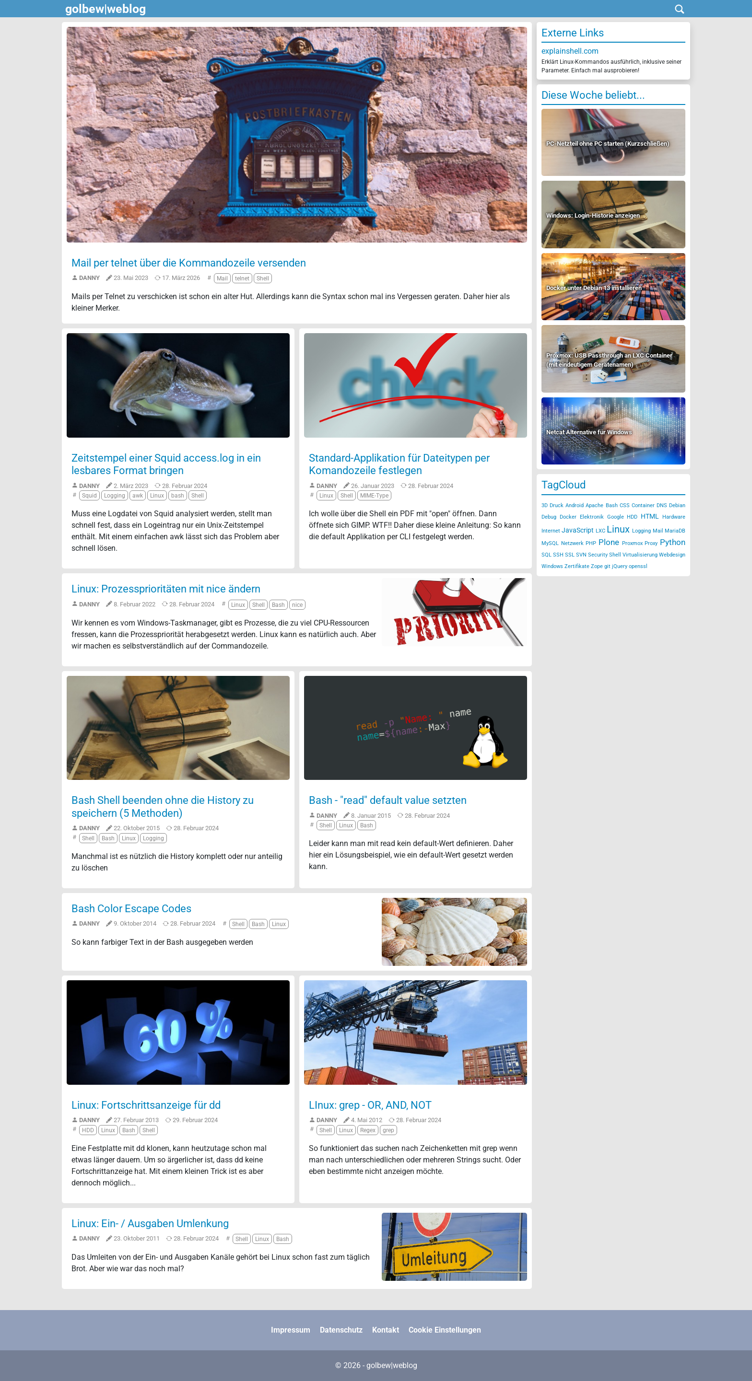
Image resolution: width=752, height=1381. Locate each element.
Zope (597, 566)
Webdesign (672, 555)
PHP (591, 543)
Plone (609, 542)
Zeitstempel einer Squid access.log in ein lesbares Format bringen (166, 464)
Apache (594, 505)
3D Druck (552, 505)
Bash (612, 505)
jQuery (619, 566)
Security (598, 555)
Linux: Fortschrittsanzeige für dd (146, 1105)
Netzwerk (572, 543)
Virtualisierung (640, 555)
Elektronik (592, 517)
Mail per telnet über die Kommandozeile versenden (188, 263)
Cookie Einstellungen (445, 1330)
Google (615, 517)
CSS (625, 505)
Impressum (290, 1330)
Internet (550, 531)
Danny (89, 277)
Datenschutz (341, 1330)
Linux (618, 529)
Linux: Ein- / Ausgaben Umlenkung (150, 1224)
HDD (632, 517)
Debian (677, 505)
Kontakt (385, 1330)
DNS (662, 505)
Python (672, 542)
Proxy (651, 543)
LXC (600, 531)
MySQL (550, 543)
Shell (615, 555)
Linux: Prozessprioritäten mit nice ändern (165, 589)
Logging (641, 531)
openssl (638, 566)
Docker (568, 517)
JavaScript (578, 530)
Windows (552, 566)
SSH (558, 555)
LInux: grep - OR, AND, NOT (370, 1105)
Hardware (673, 517)
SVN (581, 555)
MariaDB (675, 531)
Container (643, 505)
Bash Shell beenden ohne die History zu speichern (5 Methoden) (162, 806)
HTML (650, 516)
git (607, 566)
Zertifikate (576, 566)
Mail (658, 531)
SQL (546, 555)
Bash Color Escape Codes (131, 909)
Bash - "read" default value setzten (388, 800)
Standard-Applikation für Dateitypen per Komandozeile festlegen (399, 464)
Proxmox (632, 543)
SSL (570, 555)
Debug (548, 517)
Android (574, 505)
